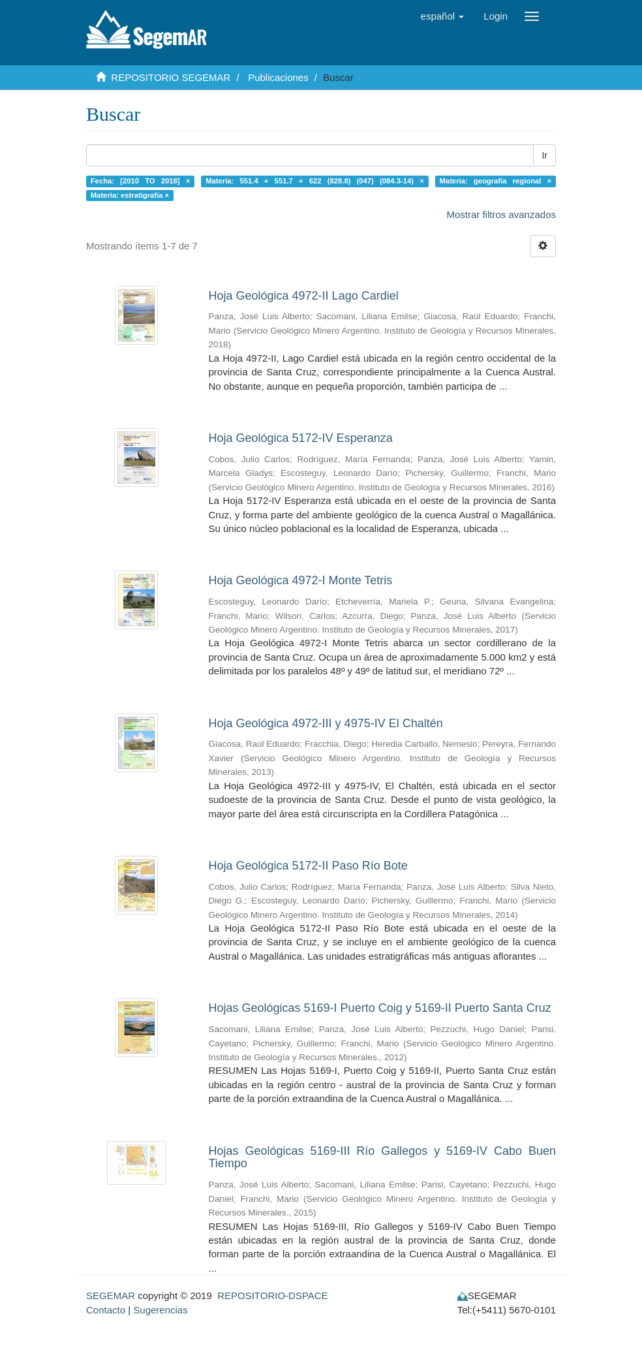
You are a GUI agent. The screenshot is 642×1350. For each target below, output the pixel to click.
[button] (442, 16)
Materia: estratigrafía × (130, 195)
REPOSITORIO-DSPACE (272, 1295)
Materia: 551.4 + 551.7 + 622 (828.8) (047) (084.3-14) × (315, 181)
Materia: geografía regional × (496, 181)
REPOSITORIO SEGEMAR (170, 77)
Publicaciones (278, 77)
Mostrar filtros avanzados (501, 214)
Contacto (105, 1309)
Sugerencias (160, 1309)
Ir (544, 155)
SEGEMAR (110, 1295)
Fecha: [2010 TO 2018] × (141, 181)
